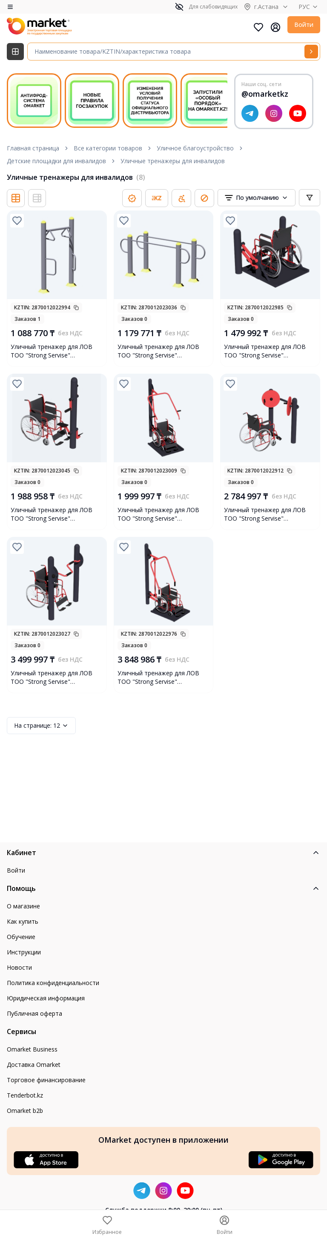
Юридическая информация (46, 998)
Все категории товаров (108, 148)
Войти (303, 24)
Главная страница (33, 148)
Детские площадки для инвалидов (56, 161)
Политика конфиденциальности (53, 983)
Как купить (22, 921)
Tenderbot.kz (25, 1095)
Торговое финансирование (46, 1080)
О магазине (23, 906)
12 (41, 725)
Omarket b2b (25, 1110)
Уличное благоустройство (195, 148)
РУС (309, 7)
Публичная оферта (34, 1013)
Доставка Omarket (33, 1064)
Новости (19, 967)
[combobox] (256, 197)
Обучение (21, 937)
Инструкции (24, 952)
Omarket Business (32, 1049)
